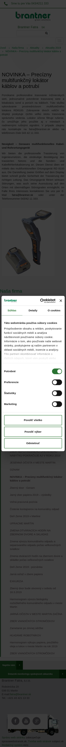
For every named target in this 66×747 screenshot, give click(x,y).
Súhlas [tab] (12, 310)
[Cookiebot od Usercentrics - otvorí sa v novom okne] (41, 300)
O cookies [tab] (54, 310)
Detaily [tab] (33, 310)
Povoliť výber (32, 431)
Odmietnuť (33, 443)
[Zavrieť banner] (60, 301)
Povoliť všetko (33, 420)
